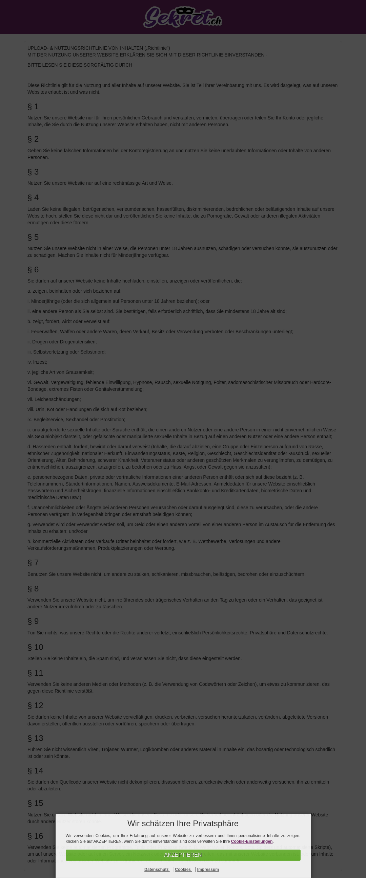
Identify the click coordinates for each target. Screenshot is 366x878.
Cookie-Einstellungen (252, 841)
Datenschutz (157, 869)
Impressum (208, 869)
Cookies (183, 869)
